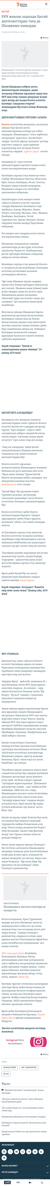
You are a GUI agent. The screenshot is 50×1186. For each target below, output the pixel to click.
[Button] (44, 37)
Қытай (5, 11)
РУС (18, 1183)
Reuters (5, 124)
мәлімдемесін (9, 484)
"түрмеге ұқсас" (31, 151)
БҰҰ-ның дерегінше (13, 953)
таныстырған (27, 580)
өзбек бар (23, 977)
